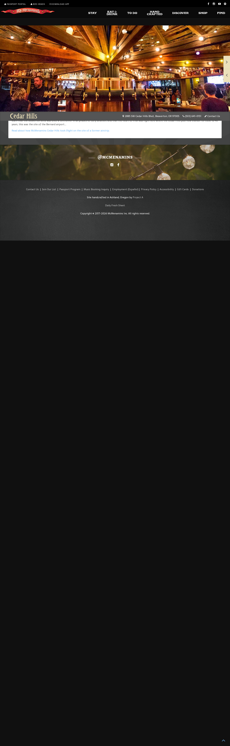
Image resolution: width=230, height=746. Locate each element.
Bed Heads (38, 4)
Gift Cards (183, 189)
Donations (198, 189)
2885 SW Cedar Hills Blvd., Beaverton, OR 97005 (151, 116)
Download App (59, 4)
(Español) (133, 189)
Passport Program (69, 189)
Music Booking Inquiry (96, 189)
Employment (119, 189)
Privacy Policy (148, 189)
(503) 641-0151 (192, 116)
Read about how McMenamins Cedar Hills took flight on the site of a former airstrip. (61, 130)
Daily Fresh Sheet (115, 205)
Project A (138, 197)
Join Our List (49, 189)
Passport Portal (15, 4)
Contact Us (212, 116)
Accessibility (167, 189)
